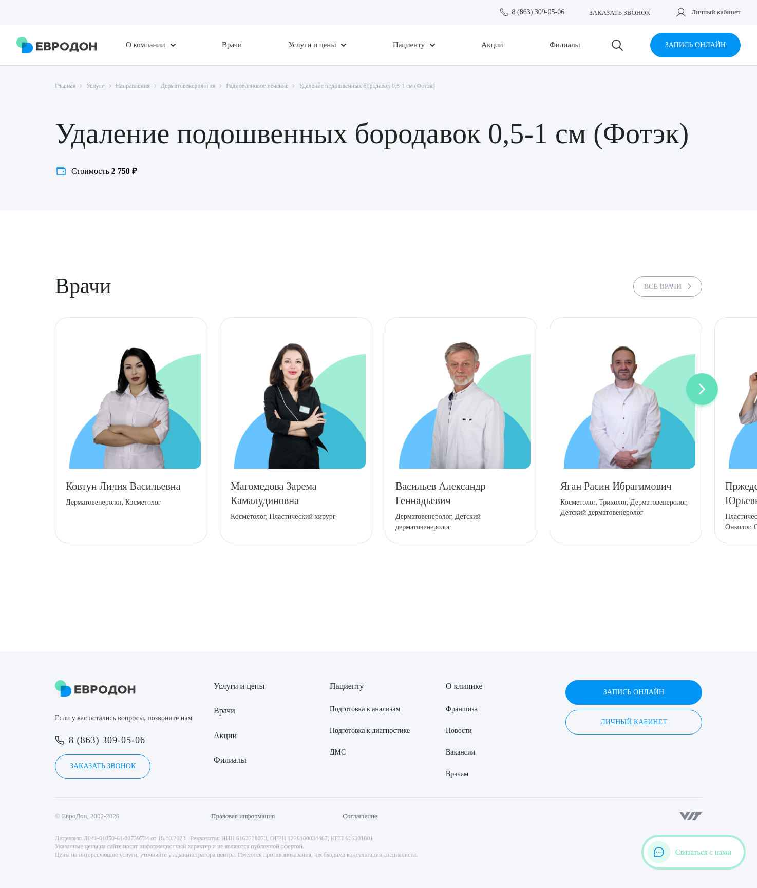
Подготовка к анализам (365, 709)
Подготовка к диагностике (370, 731)
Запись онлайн (695, 45)
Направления (133, 85)
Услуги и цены (312, 45)
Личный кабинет (716, 12)
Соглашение (360, 816)
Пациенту (409, 45)
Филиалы (565, 45)
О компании (145, 45)
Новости (459, 731)
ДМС (338, 752)
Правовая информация (243, 816)
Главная (65, 85)
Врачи (232, 45)
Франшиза (462, 709)
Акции (492, 45)
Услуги (95, 85)
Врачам (457, 774)
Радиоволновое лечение (257, 85)
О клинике (464, 686)
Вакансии (460, 752)
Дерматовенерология (188, 85)
